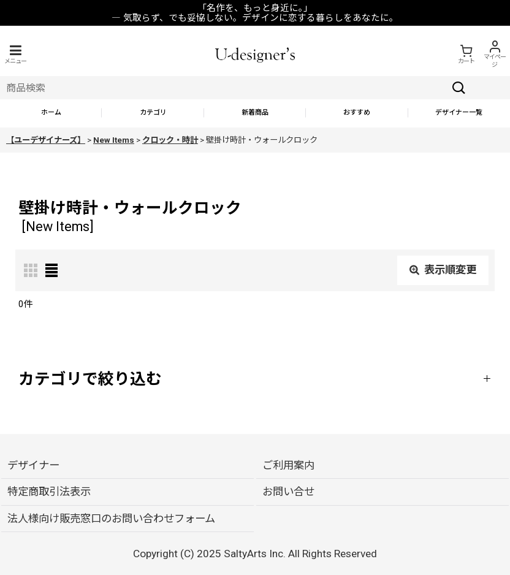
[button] (15, 54)
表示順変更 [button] (442, 270)
